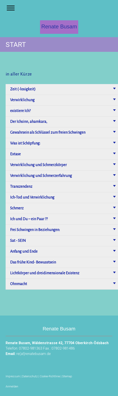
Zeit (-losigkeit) (23, 89)
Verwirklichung (22, 100)
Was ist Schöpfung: (25, 143)
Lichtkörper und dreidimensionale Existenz (44, 273)
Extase (15, 154)
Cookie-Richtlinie (50, 376)
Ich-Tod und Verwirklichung (32, 197)
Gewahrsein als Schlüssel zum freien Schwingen (47, 132)
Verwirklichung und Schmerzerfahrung (41, 176)
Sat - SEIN (18, 241)
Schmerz (17, 208)
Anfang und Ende (24, 252)
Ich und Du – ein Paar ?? (29, 219)
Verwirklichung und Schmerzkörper (38, 165)
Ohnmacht (18, 284)
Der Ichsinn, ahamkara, (28, 122)
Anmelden (12, 386)
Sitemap (67, 376)
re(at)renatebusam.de (33, 354)
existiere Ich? (20, 111)
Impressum (13, 376)
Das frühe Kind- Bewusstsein (33, 262)
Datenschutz (30, 376)
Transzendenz (21, 187)
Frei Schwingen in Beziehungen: (35, 230)
